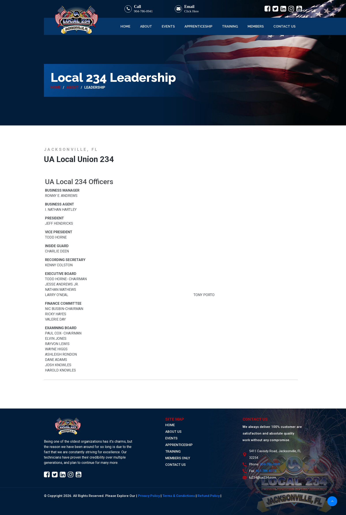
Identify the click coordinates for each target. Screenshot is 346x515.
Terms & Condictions (178, 496)
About (146, 26)
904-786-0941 (143, 11)
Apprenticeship (198, 26)
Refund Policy (208, 496)
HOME (170, 425)
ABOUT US (173, 432)
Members (256, 26)
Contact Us (284, 26)
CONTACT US (175, 465)
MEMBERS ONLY (177, 458)
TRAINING (173, 451)
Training (230, 26)
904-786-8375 (266, 471)
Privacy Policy (149, 496)
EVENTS (171, 438)
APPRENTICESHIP (179, 445)
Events (168, 26)
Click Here (191, 11)
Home (125, 26)
